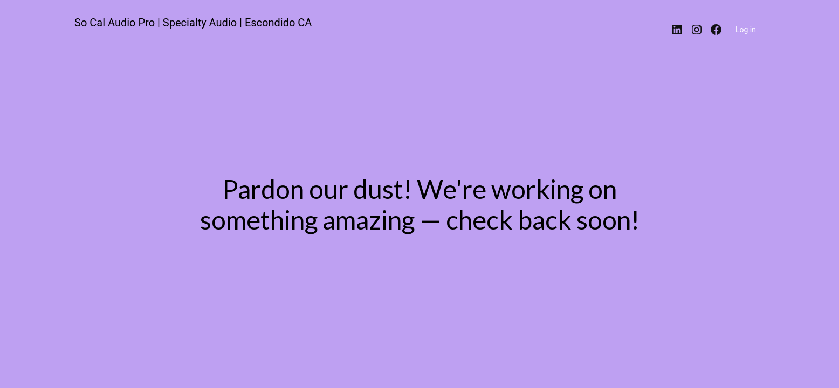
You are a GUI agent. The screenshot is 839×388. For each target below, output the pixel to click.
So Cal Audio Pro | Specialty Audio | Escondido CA (193, 22)
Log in (745, 29)
